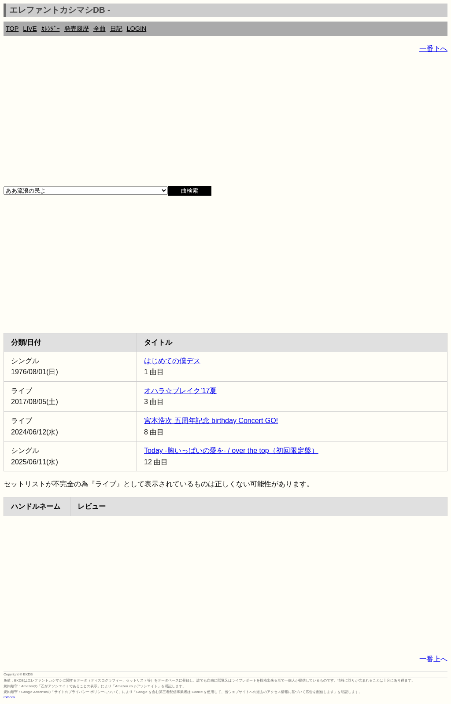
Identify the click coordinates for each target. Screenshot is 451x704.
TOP (12, 28)
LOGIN (137, 28)
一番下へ (433, 48)
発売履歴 (76, 28)
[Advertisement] (225, 123)
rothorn (9, 697)
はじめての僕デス (172, 361)
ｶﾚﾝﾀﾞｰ (50, 28)
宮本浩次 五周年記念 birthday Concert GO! (211, 420)
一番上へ (433, 659)
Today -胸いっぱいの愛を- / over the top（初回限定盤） (231, 450)
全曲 (99, 28)
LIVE (30, 28)
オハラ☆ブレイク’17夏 (180, 390)
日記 (116, 28)
